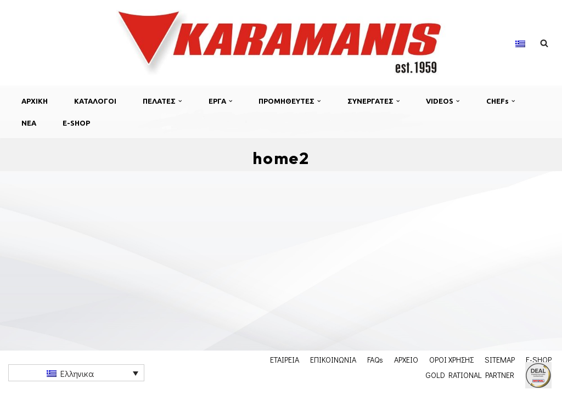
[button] (180, 101)
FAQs (375, 359)
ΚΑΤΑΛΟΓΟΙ (95, 101)
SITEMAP (500, 359)
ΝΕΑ (28, 123)
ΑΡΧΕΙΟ (406, 359)
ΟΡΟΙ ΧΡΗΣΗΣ (451, 359)
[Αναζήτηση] (544, 43)
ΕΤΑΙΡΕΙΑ (284, 359)
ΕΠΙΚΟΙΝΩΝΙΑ (333, 359)
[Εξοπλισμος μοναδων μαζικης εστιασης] (281, 43)
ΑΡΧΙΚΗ (34, 101)
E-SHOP (76, 123)
